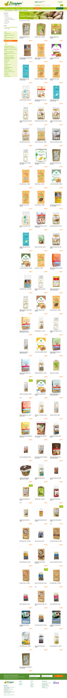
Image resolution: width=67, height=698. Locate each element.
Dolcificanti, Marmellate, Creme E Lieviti (10, 50)
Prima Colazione (7, 33)
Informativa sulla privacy (45, 685)
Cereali (6, 42)
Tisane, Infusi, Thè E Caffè (9, 55)
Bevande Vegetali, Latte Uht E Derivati (9, 54)
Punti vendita (12, 8)
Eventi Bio (16, 10)
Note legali (43, 686)
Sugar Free (6, 73)
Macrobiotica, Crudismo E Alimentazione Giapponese (9, 58)
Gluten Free (6, 61)
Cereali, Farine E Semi (8, 40)
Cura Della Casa (7, 64)
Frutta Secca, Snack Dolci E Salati (9, 36)
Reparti (6, 8)
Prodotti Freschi (7, 76)
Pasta (5, 39)
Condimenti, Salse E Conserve (9, 47)
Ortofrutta (6, 74)
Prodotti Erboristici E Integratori (8, 68)
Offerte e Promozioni (8, 10)
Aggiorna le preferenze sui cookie (9, 694)
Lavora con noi (37, 8)
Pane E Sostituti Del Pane (9, 37)
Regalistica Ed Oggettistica (9, 71)
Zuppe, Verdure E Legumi (8, 46)
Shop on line (30, 8)
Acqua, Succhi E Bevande (9, 51)
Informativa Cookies (45, 687)
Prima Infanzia (7, 59)
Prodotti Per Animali (8, 70)
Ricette (20, 10)
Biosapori (18, 8)
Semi (6, 43)
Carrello (60, 8)
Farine (6, 44)
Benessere (25, 10)
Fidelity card (24, 8)
